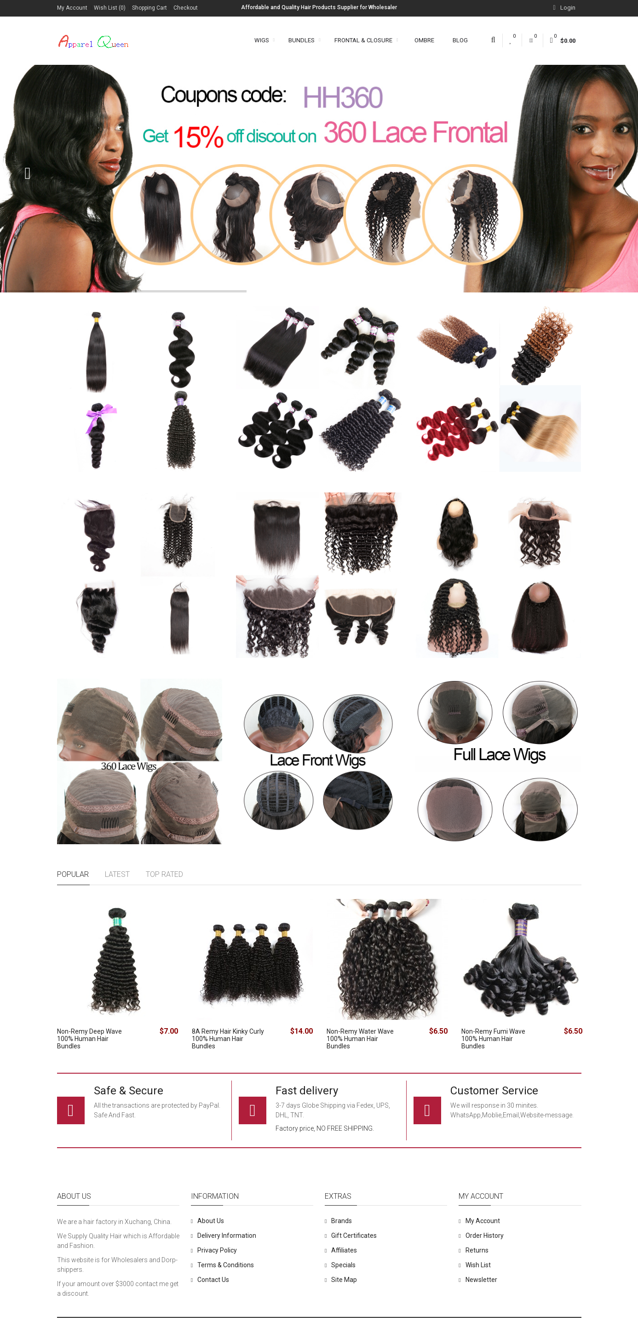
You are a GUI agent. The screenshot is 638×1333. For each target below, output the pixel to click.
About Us (210, 1220)
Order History (485, 1235)
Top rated (164, 874)
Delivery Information (226, 1235)
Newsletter (481, 1279)
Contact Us (213, 1279)
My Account (72, 8)
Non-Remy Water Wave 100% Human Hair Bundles (360, 1039)
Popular (73, 874)
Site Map (344, 1279)
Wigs (264, 40)
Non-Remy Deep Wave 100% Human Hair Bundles (89, 1039)
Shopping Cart (149, 8)
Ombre (424, 40)
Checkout (185, 8)
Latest (117, 874)
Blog (460, 40)
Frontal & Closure (366, 40)
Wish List (478, 1265)
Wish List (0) (110, 8)
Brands (341, 1220)
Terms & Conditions (225, 1265)
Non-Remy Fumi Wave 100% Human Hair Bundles (493, 1039)
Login (564, 7)
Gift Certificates (354, 1235)
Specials (343, 1265)
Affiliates (344, 1250)
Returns (477, 1250)
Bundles (304, 40)
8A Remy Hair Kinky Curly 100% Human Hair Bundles (228, 1039)
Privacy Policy (217, 1250)
